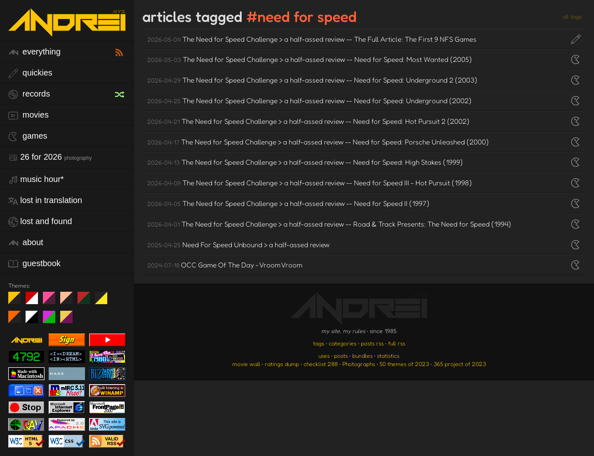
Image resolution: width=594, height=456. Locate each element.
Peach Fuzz (69, 301)
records (29, 94)
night (17, 301)
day (35, 301)
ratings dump (282, 363)
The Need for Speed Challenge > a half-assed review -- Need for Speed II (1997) (288, 203)
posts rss (372, 343)
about (25, 243)
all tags (572, 16)
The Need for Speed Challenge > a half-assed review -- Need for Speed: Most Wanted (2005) (309, 59)
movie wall (246, 363)
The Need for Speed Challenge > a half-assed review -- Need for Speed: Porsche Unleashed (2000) (318, 141)
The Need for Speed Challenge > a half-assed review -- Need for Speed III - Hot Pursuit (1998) (309, 182)
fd (51, 301)
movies (28, 115)
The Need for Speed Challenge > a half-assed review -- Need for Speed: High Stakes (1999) (305, 162)
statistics (388, 355)
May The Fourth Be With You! (104, 301)
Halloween (17, 320)
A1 (52, 320)
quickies (30, 73)
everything (34, 52)
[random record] (120, 93)
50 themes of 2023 (404, 363)
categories (342, 343)
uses (324, 355)
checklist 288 (321, 363)
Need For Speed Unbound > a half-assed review (238, 244)
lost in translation (45, 201)
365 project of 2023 (460, 363)
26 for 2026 (50, 157)
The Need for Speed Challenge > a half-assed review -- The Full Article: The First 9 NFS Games (311, 39)
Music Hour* (36, 180)
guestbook (34, 264)
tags (318, 343)
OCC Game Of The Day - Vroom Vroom (224, 264)
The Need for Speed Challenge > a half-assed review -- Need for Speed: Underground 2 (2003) (312, 80)
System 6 (35, 320)
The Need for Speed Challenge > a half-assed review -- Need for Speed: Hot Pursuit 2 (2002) (308, 121)
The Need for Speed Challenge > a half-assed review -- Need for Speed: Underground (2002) (309, 100)
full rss (396, 343)
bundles (362, 355)
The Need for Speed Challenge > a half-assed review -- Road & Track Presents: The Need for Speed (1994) (329, 224)
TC (69, 320)
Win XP (118, 298)
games (27, 136)
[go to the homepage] (66, 31)
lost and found (40, 222)
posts (341, 355)
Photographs (358, 363)
